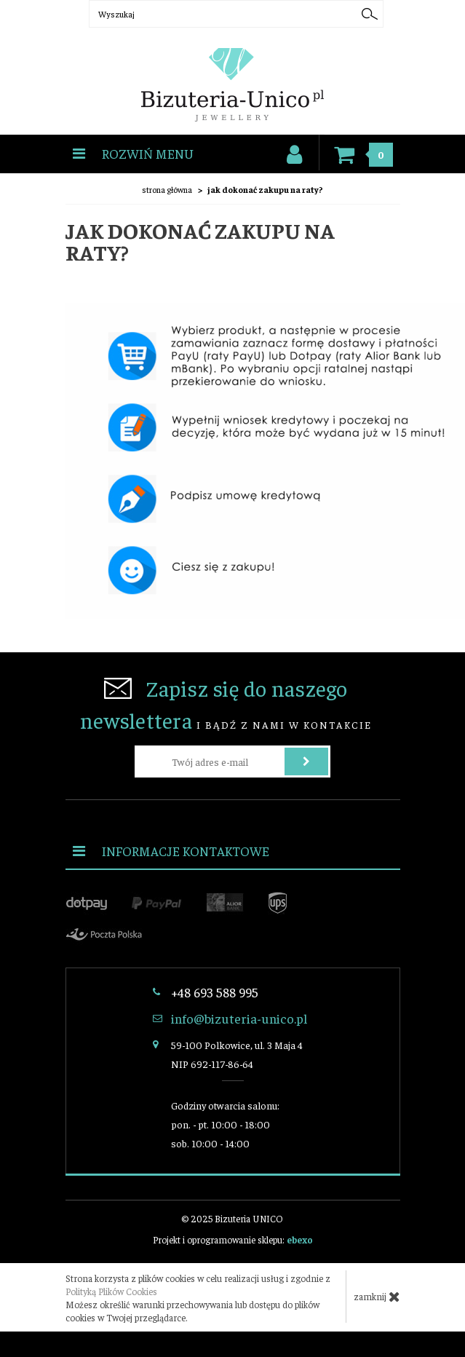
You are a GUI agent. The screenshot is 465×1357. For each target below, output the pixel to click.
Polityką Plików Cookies (111, 1291)
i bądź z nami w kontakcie (226, 704)
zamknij (377, 1296)
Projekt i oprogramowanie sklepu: (233, 1239)
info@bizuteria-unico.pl (239, 1018)
